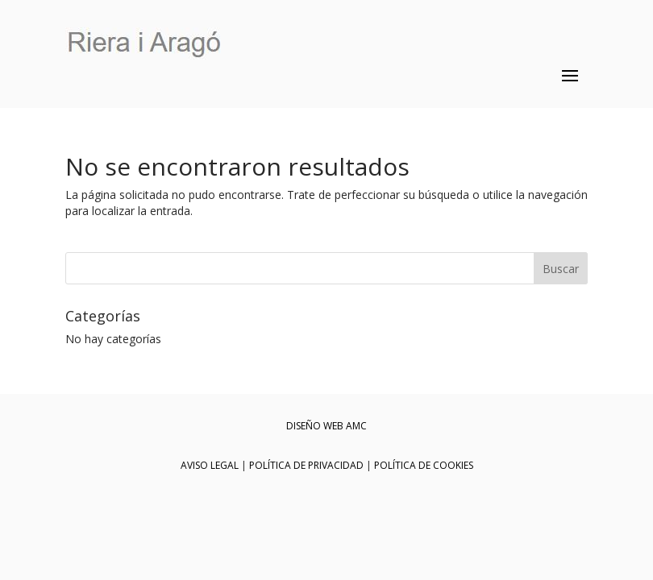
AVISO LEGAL (210, 465)
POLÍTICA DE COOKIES (423, 465)
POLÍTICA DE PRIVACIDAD (306, 465)
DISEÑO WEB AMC (326, 426)
